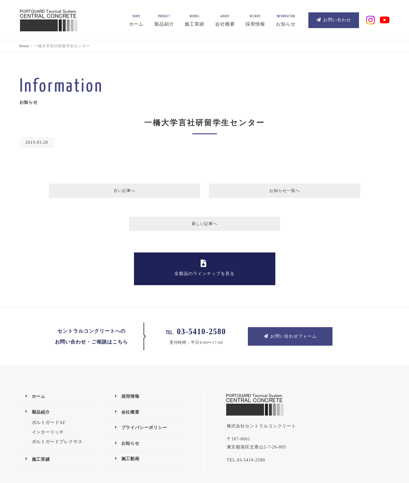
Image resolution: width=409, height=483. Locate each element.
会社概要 (130, 380)
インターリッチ (48, 401)
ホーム (39, 365)
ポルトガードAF (49, 391)
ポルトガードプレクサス (57, 410)
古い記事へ (117, 192)
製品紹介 (41, 380)
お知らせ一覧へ (204, 192)
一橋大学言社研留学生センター (204, 122)
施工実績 (41, 428)
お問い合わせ (333, 20)
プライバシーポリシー (144, 396)
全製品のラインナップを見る (204, 236)
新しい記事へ (292, 192)
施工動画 (130, 427)
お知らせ (130, 412)
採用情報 (130, 365)
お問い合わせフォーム (290, 304)
